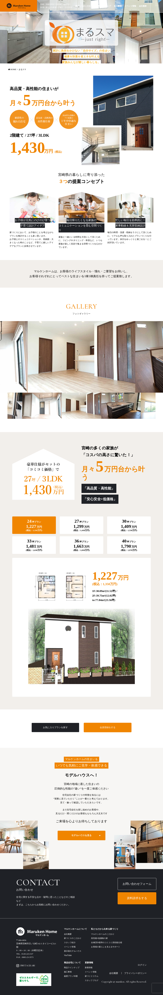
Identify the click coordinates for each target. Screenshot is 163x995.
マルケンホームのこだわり (102, 934)
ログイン (142, 965)
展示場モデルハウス (72, 951)
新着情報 (89, 967)
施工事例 (118, 6)
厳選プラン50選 (71, 976)
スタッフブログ (91, 980)
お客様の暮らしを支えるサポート (105, 947)
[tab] (34, 525)
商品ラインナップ (103, 6)
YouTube (68, 955)
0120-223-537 (27, 954)
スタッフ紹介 (70, 942)
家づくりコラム (91, 976)
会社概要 (143, 6)
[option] (81, 357)
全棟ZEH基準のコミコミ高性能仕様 (106, 942)
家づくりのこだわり (84, 6)
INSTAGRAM (25, 965)
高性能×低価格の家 (99, 938)
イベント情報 (130, 6)
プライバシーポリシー (135, 973)
